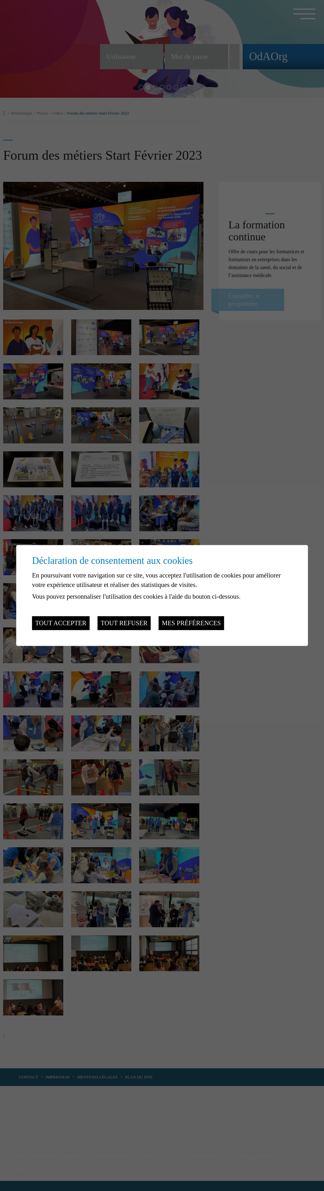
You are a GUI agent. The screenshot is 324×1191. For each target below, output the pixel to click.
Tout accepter (60, 623)
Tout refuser (124, 623)
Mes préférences (191, 623)
